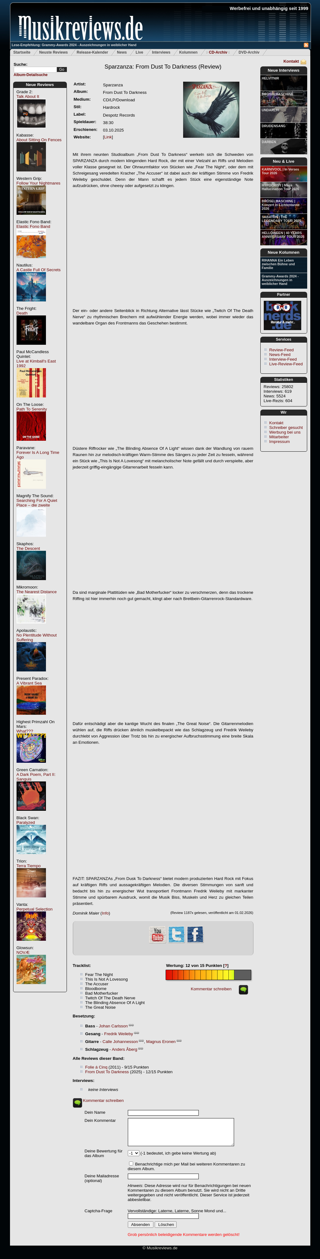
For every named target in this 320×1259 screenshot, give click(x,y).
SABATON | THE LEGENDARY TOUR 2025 (281, 219)
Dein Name (95, 1112)
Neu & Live (283, 161)
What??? (25, 731)
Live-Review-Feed (286, 364)
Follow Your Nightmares (39, 183)
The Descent (28, 548)
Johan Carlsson (113, 1026)
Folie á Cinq (96, 1067)
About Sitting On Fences (39, 139)
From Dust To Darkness (107, 1071)
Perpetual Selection (35, 909)
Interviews (161, 52)
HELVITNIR (270, 78)
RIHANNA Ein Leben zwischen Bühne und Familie (278, 264)
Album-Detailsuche (31, 75)
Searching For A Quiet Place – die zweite (37, 502)
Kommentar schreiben (211, 989)
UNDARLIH (270, 110)
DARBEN (269, 142)
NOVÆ (23, 952)
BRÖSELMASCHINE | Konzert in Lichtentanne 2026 (281, 204)
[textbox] (35, 70)
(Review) (163, 66)
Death (22, 313)
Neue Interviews (283, 70)
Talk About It (28, 96)
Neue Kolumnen (283, 252)
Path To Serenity (32, 409)
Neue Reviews (40, 84)
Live (139, 52)
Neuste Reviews (53, 52)
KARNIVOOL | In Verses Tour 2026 (280, 171)
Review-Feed (281, 350)
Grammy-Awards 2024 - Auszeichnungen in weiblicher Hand (280, 280)
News (122, 52)
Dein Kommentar (100, 1120)
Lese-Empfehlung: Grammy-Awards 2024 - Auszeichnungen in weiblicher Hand (74, 45)
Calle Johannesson (120, 1041)
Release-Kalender (92, 52)
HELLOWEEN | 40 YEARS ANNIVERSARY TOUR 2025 (283, 234)
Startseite (22, 52)
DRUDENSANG (274, 126)
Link (108, 137)
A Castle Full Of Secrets (39, 269)
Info (105, 913)
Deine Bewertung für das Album (104, 1153)
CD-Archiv (218, 52)
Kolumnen (188, 52)
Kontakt (291, 61)
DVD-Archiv (249, 52)
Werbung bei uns (285, 432)
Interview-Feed (283, 359)
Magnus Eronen (161, 1041)
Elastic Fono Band (33, 226)
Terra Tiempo (29, 865)
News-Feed (280, 354)
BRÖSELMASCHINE (277, 94)
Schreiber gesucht (286, 427)
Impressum (279, 441)
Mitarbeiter (279, 437)
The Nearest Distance (37, 591)
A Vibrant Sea (29, 683)
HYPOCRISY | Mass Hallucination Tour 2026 (280, 187)
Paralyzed (26, 822)
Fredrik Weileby (118, 1033)
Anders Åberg (125, 1049)
